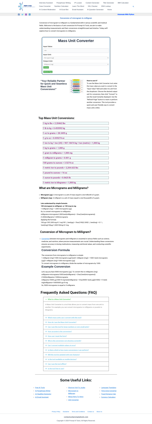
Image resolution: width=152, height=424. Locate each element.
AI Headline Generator (43, 394)
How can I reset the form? (57, 336)
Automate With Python (126, 14)
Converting (45, 239)
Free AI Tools (40, 388)
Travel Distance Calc (108, 394)
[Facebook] (19, 15)
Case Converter (44, 6)
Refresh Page (48, 72)
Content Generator (91, 3)
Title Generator (106, 3)
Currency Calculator (108, 397)
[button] (133, 7)
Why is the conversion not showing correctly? (64, 341)
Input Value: (48, 46)
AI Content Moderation (120, 6)
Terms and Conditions (78, 411)
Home (87, 10)
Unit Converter (73, 400)
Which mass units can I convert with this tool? (65, 318)
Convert (46, 67)
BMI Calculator (120, 3)
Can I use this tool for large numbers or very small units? (68, 327)
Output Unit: (48, 61)
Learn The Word (77, 6)
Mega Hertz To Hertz (75, 397)
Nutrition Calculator (61, 6)
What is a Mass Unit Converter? (59, 299)
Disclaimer (66, 411)
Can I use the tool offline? (57, 364)
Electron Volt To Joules (76, 388)
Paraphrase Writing (63, 3)
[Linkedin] (30, 15)
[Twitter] (22, 15)
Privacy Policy (57, 411)
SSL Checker (91, 6)
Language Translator (108, 388)
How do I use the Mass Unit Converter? (62, 322)
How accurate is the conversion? (60, 331)
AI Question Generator (74, 10)
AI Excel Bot (43, 10)
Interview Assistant (46, 3)
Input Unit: (47, 55)
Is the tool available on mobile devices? (62, 359)
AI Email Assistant (42, 397)
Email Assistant (56, 10)
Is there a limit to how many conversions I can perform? (68, 350)
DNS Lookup (103, 6)
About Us (98, 411)
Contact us (90, 411)
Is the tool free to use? (56, 369)
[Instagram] (26, 15)
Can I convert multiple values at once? (62, 345)
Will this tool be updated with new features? (64, 355)
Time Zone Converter (109, 391)
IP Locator (77, 3)
